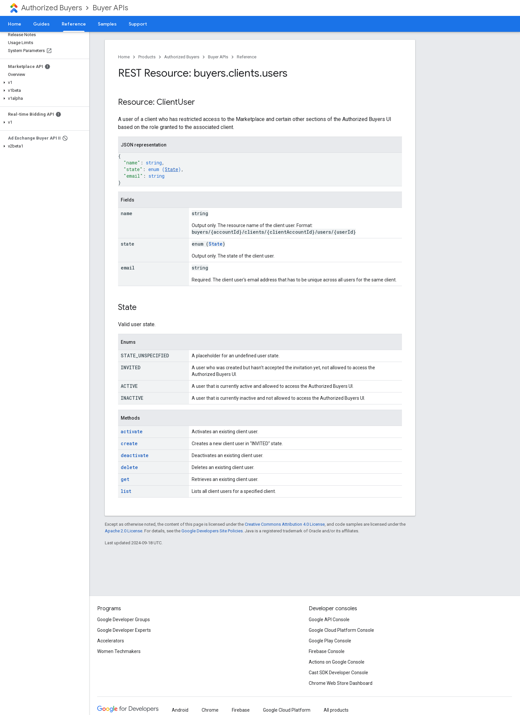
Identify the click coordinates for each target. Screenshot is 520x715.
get (125, 479)
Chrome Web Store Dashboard (340, 683)
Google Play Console (330, 640)
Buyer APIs (110, 7)
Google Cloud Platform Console (341, 630)
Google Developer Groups (123, 619)
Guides (41, 24)
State (171, 169)
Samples (107, 24)
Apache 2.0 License (123, 530)
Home (14, 24)
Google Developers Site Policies (212, 530)
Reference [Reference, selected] (74, 24)
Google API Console (329, 619)
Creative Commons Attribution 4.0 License (285, 524)
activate (132, 431)
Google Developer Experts (124, 630)
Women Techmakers (119, 651)
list (126, 491)
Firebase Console (327, 651)
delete (129, 467)
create (129, 443)
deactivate (135, 455)
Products (147, 56)
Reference (246, 56)
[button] (43, 83)
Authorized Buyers (51, 7)
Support (138, 24)
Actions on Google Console (336, 662)
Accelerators (110, 640)
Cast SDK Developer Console (338, 672)
